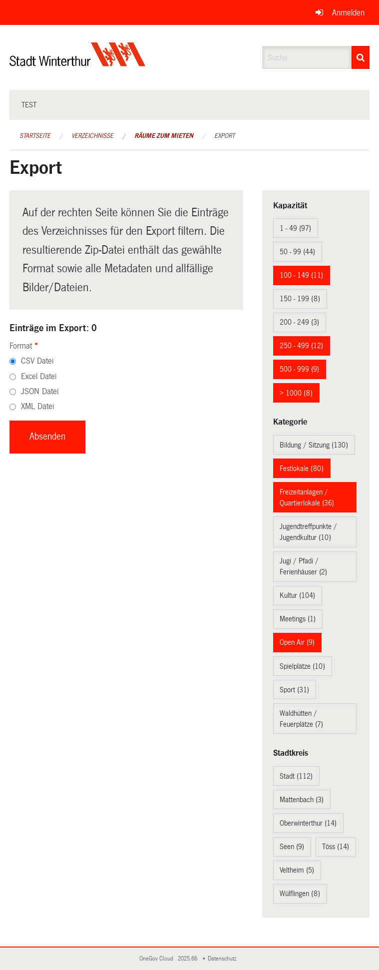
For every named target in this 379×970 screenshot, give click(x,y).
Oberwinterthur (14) (308, 823)
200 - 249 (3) (299, 322)
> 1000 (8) (296, 393)
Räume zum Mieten (163, 135)
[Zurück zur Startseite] (77, 62)
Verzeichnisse (92, 135)
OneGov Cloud (157, 959)
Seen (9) (292, 847)
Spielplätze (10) (302, 666)
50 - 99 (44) (297, 252)
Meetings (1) (298, 619)
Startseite (34, 135)
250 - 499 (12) (301, 346)
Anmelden (348, 12)
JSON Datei (39, 391)
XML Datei (37, 406)
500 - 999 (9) (299, 369)
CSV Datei (37, 361)
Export (224, 135)
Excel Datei (38, 376)
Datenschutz (224, 959)
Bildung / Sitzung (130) (314, 445)
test (28, 105)
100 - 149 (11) (301, 275)
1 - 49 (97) (295, 228)
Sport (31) (294, 690)
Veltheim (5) (297, 870)
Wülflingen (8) (300, 894)
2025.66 (188, 959)
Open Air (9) (297, 642)
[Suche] (361, 57)
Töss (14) (335, 847)
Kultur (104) (297, 595)
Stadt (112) (296, 776)
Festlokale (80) (302, 469)
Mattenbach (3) (302, 800)
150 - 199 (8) (300, 299)
